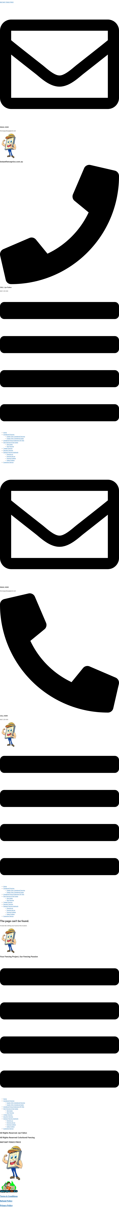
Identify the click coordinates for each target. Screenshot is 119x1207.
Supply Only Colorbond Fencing (16, 436)
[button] (59, 361)
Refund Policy (6, 1201)
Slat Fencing (10, 446)
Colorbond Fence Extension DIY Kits (13, 440)
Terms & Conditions (9, 1196)
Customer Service (8, 462)
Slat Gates (10, 444)
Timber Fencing (7, 448)
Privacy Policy (6, 1205)
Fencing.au (10, 454)
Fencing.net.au (11, 456)
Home (5, 432)
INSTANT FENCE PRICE (7, 2)
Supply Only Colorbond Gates (15, 438)
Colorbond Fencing (8, 434)
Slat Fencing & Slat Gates (10, 442)
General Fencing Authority (10, 452)
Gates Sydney (11, 460)
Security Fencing (8, 450)
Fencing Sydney (11, 458)
